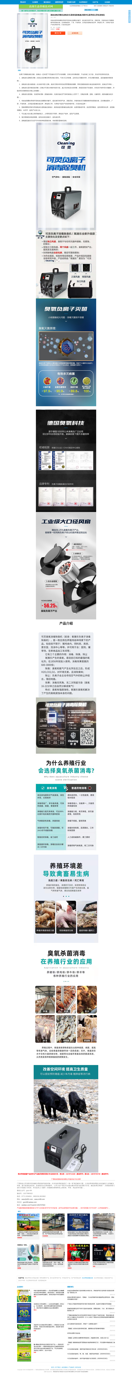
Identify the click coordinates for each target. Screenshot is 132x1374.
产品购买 (71, 1367)
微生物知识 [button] (47, 2)
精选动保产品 (108, 1278)
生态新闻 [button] (35, 2)
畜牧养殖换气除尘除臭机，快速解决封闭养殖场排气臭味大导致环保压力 (27, 1264)
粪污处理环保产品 (55, 1278)
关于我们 (58, 1367)
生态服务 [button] (107, 2)
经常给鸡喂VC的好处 (73, 1333)
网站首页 (23, 2)
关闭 (129, 11)
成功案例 (99, 5)
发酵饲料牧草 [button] (59, 2)
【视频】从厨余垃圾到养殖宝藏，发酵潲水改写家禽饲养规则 (86, 1328)
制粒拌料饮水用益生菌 (32, 1278)
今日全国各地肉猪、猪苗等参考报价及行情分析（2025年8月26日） (87, 1349)
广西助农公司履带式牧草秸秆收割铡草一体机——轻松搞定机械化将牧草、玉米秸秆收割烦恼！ (27, 1233)
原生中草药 (21, 1280)
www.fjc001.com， (28, 1199)
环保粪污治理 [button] (71, 2)
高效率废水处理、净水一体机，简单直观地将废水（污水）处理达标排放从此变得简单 (53, 1264)
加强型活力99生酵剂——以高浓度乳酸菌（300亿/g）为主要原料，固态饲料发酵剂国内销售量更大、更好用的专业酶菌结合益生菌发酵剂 (49, 1306)
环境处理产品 (66, 1278)
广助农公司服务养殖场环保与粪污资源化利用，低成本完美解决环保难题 (89, 1304)
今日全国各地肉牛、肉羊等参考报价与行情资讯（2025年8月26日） (87, 1358)
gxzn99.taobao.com (30, 1202)
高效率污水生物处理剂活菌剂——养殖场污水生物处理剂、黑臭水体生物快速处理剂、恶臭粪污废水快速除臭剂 (49, 1327)
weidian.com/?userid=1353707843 (33, 1205)
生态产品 (21, 1278)
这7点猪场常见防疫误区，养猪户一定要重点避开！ (82, 1324)
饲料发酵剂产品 (44, 1278)
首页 (95, 5)
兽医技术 (105, 5)
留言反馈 (78, 1367)
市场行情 (111, 5)
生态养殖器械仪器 (87, 1278)
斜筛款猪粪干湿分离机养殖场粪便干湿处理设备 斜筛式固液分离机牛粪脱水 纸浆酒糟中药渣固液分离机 (78, 1233)
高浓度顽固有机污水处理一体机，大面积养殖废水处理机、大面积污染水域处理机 (103, 1233)
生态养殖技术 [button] (83, 2)
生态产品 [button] (95, 2)
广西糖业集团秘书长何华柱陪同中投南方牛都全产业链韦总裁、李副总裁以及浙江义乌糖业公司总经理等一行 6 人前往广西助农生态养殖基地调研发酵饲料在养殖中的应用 (90, 1317)
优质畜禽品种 (42, 1280)
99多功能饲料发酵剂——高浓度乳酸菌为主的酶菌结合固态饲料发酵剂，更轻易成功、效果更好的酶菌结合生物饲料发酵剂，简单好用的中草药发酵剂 (49, 1292)
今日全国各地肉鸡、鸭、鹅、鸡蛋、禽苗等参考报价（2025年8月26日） (89, 1354)
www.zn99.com (39, 1199)
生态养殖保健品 (98, 1278)
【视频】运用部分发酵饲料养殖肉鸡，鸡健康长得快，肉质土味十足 (88, 1338)
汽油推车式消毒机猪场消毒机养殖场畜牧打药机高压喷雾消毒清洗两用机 (78, 1264)
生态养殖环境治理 (31, 1280)
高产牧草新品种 (76, 1278)
